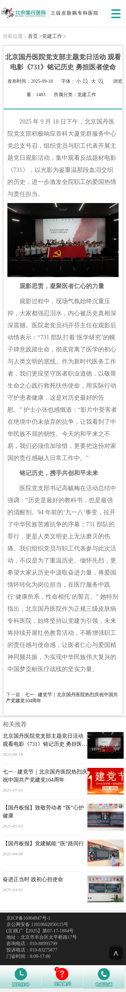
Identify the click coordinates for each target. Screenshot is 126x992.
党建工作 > (54, 36)
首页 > (35, 36)
